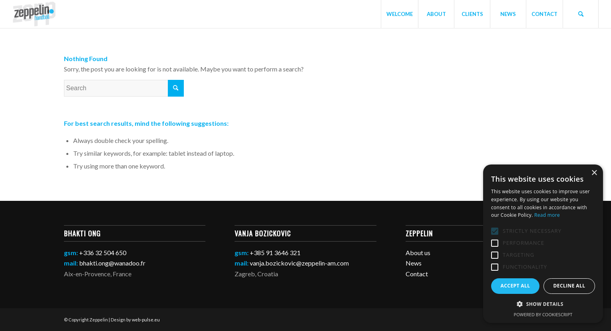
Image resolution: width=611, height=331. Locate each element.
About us (418, 252)
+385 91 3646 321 (275, 252)
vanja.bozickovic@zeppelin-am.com (299, 263)
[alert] (543, 244)
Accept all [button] (515, 285)
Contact (417, 273)
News (414, 263)
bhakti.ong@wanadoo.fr (112, 263)
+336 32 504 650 (102, 252)
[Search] (581, 14)
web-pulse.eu (146, 319)
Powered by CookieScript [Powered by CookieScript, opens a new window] (543, 314)
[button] (543, 304)
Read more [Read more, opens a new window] (547, 215)
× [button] (594, 173)
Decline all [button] (569, 285)
